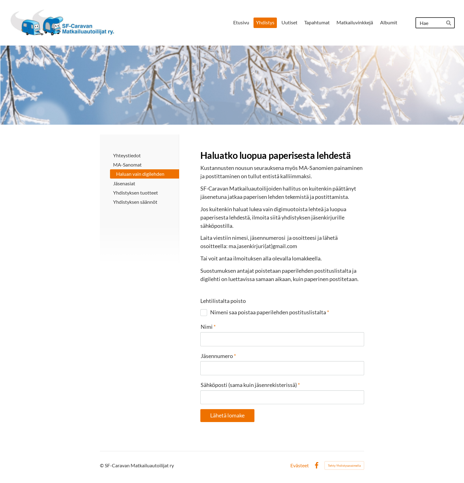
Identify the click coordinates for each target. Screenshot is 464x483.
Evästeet (299, 465)
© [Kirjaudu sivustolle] (102, 465)
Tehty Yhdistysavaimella (344, 465)
